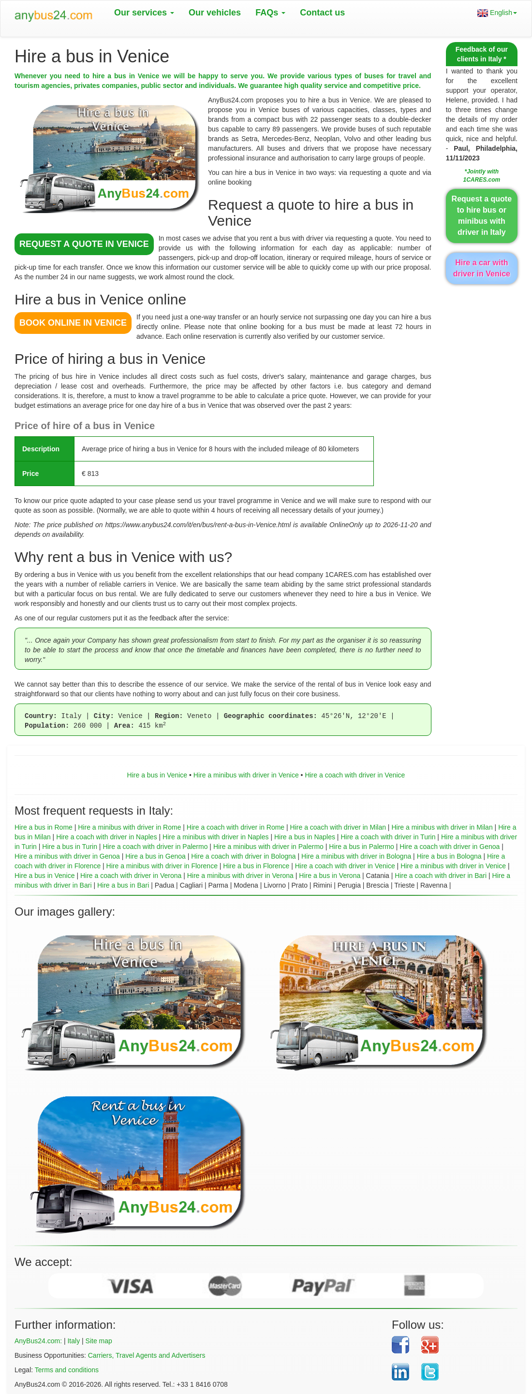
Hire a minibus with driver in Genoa (67, 856)
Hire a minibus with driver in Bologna (356, 856)
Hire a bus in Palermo (361, 846)
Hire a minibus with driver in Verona (240, 875)
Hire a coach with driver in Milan (338, 827)
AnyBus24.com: (38, 1341)
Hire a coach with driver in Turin (387, 837)
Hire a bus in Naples (304, 837)
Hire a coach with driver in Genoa (449, 846)
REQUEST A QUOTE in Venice (84, 244)
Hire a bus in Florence (256, 866)
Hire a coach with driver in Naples (106, 837)
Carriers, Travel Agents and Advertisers (147, 1355)
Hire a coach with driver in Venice (355, 775)
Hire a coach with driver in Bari (441, 875)
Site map (99, 1341)
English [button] (497, 13)
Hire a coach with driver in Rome (235, 827)
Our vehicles (215, 12)
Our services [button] (144, 12)
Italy (73, 1341)
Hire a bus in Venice (157, 775)
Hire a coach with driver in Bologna (243, 856)
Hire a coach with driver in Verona (130, 875)
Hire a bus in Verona (329, 875)
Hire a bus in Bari (123, 885)
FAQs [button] (270, 12)
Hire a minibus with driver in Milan (441, 827)
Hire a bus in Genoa (155, 856)
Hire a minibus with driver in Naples (215, 837)
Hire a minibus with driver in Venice (246, 775)
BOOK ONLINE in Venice (73, 323)
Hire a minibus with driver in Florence (162, 866)
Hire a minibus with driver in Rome (129, 827)
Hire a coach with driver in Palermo (155, 846)
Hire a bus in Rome (44, 827)
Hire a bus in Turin (69, 846)
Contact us (322, 12)
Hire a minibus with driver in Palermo (268, 846)
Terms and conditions (67, 1370)
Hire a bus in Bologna (449, 856)
